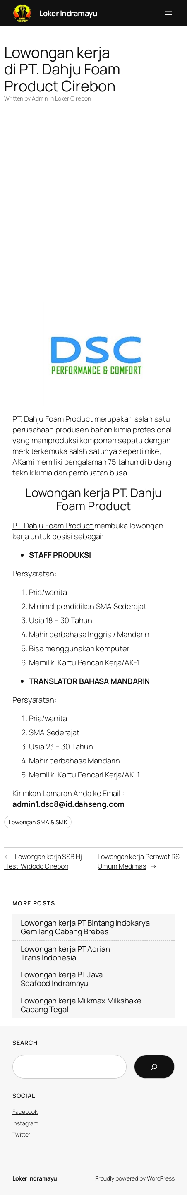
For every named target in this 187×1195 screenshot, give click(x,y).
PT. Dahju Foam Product (53, 525)
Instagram (25, 1123)
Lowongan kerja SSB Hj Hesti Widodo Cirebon (43, 861)
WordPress (161, 1178)
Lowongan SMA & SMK (38, 822)
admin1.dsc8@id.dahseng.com (68, 804)
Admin (40, 98)
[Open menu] (169, 13)
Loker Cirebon (73, 98)
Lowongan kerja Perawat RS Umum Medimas (139, 861)
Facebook (25, 1112)
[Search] (154, 1067)
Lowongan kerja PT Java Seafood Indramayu (62, 979)
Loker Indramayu (68, 13)
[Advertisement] (93, 208)
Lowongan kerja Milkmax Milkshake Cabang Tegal (81, 1005)
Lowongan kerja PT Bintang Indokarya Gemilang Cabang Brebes (85, 927)
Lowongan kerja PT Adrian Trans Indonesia (65, 953)
